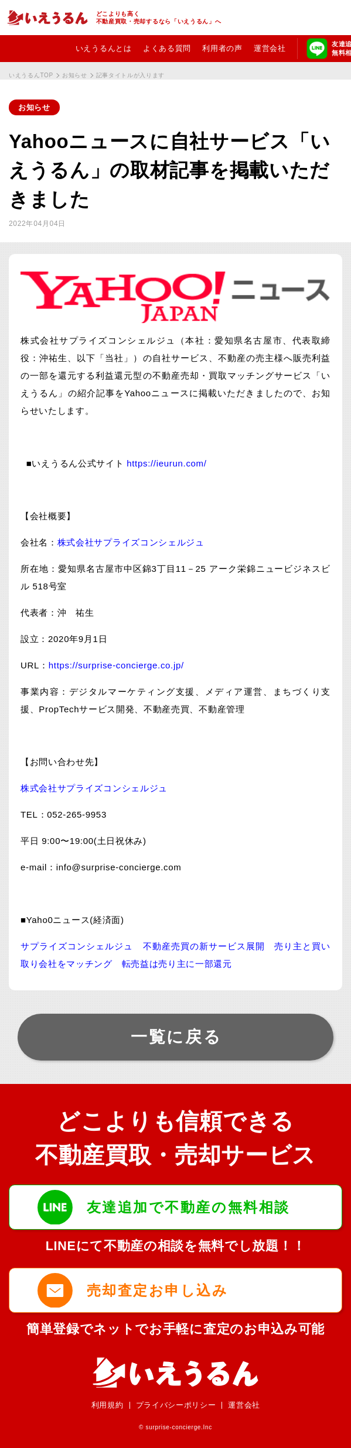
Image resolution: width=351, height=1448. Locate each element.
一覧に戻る (177, 1037)
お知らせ (74, 75)
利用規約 (107, 1405)
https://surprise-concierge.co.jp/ (116, 665)
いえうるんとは (104, 48)
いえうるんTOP (31, 75)
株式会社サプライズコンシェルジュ (131, 542)
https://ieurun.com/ (169, 463)
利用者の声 (222, 48)
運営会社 (270, 48)
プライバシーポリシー (176, 1405)
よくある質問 (167, 48)
